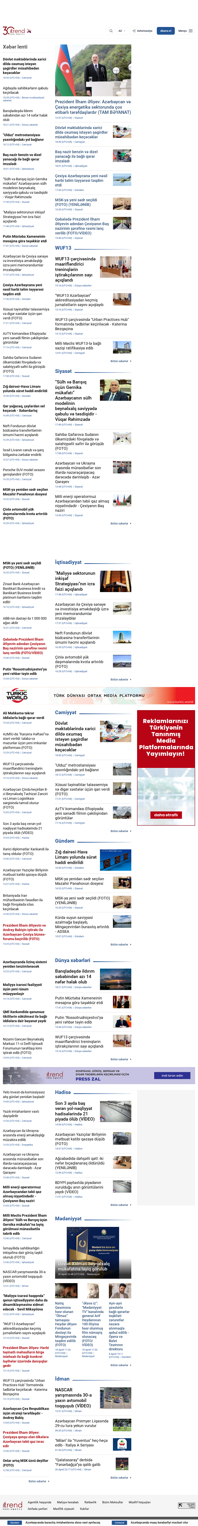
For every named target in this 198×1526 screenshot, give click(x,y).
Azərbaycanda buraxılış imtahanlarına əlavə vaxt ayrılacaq (82, 1522)
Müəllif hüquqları (140, 1502)
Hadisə (63, 1092)
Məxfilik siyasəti (63, 1509)
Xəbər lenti (15, 47)
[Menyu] (185, 31)
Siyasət (63, 371)
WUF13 (63, 248)
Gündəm (64, 841)
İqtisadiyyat (68, 562)
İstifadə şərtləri (37, 1509)
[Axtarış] (111, 31)
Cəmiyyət (65, 712)
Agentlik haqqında (39, 1502)
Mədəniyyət (68, 1218)
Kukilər (84, 1509)
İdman (62, 1379)
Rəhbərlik (90, 1502)
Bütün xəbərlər (119, 361)
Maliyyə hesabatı (68, 1502)
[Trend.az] (17, 31)
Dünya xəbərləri (72, 960)
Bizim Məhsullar (112, 1502)
